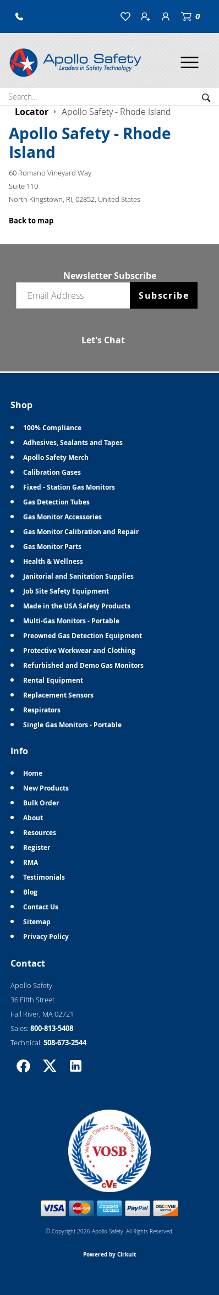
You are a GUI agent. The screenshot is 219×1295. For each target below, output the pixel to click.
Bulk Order (41, 803)
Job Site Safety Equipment (66, 591)
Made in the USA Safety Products (76, 606)
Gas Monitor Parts (52, 546)
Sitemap (37, 921)
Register (36, 847)
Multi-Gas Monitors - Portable (71, 620)
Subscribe (164, 295)
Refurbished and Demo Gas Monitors (83, 665)
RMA (30, 862)
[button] (19, 16)
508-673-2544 (64, 1042)
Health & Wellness (53, 561)
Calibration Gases (52, 472)
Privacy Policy (46, 936)
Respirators (42, 710)
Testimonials (44, 877)
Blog (30, 892)
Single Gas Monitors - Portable (72, 724)
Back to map (31, 221)
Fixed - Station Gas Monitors (69, 487)
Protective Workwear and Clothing (79, 650)
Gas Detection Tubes (56, 502)
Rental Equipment (53, 680)
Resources (39, 832)
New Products (46, 788)
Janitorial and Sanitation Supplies (78, 576)
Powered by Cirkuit (109, 1254)
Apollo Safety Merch (56, 457)
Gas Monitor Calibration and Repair (81, 531)
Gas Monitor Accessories (62, 517)
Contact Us (40, 907)
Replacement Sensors (58, 695)
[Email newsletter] (75, 295)
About (33, 817)
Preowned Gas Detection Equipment (82, 635)
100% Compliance (52, 427)
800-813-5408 (51, 1028)
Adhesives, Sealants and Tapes (73, 442)
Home (32, 773)
